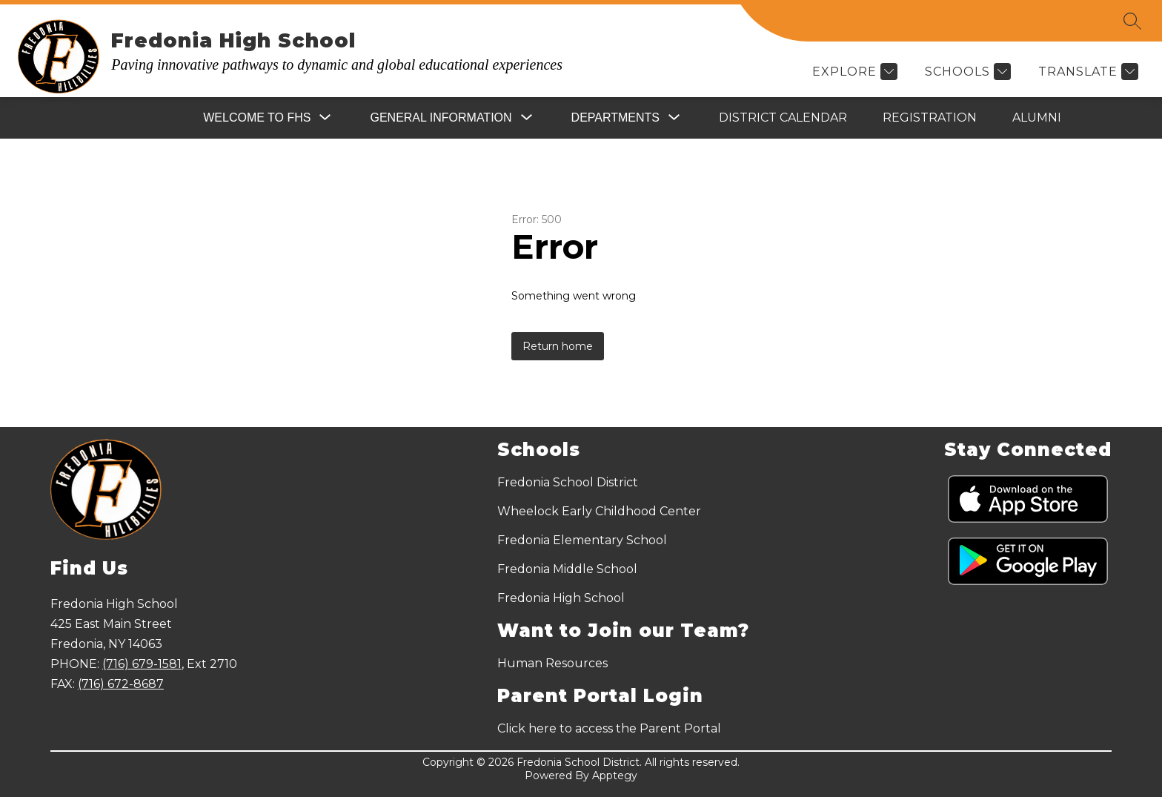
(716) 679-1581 (142, 664)
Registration (930, 117)
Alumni (1036, 117)
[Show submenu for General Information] (440, 118)
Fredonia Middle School (567, 569)
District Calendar (783, 117)
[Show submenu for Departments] (615, 118)
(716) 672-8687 (121, 684)
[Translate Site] (1086, 71)
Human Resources (552, 663)
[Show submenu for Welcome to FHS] (257, 118)
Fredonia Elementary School (582, 540)
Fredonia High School (561, 598)
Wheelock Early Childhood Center (599, 511)
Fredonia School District (567, 482)
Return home (557, 346)
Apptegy (614, 775)
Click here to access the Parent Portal (609, 728)
